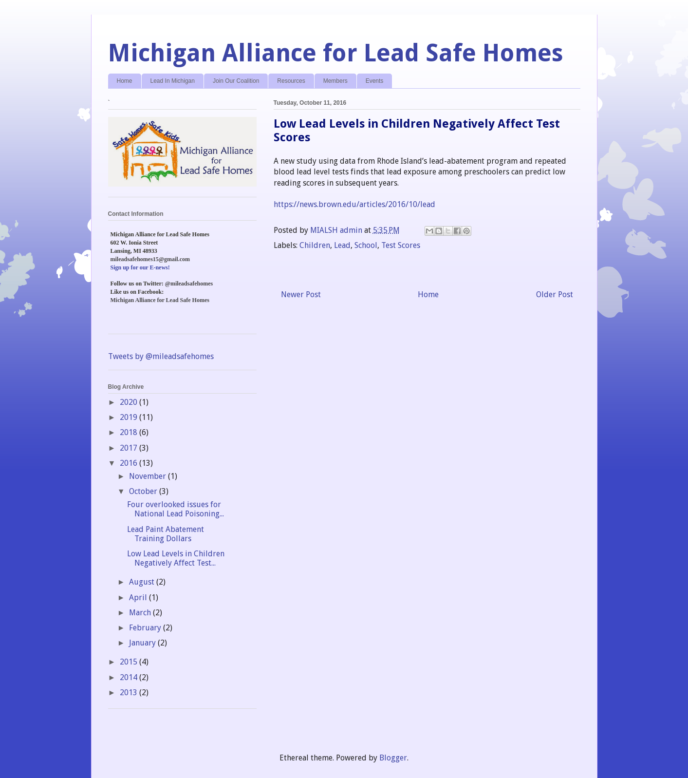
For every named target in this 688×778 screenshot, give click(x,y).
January (143, 642)
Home (124, 80)
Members (335, 80)
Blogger (393, 757)
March (141, 612)
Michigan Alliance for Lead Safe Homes (335, 52)
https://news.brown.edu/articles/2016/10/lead (354, 204)
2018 (129, 432)
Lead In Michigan (172, 80)
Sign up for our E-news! (140, 267)
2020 (129, 402)
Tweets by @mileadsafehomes (161, 356)
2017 (129, 448)
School (365, 245)
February (146, 627)
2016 (129, 463)
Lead (342, 245)
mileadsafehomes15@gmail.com (150, 259)
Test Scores (400, 245)
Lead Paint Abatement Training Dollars (165, 534)
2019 (129, 417)
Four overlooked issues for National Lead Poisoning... (175, 509)
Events (375, 80)
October (144, 491)
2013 (129, 692)
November (148, 476)
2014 (129, 677)
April (139, 597)
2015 (129, 661)
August (142, 582)
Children (314, 245)
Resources (291, 80)
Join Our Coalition (236, 80)
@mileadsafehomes (189, 283)
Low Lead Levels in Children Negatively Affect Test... (175, 558)
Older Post (554, 294)
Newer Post (301, 294)
